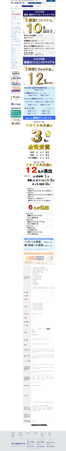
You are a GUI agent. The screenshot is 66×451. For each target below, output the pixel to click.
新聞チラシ (50, 406)
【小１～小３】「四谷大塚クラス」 (16, 24)
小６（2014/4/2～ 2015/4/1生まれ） (37, 309)
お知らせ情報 (20, 435)
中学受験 (12, 11)
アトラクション (43, 436)
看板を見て (48, 409)
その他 (38, 410)
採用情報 (49, 434)
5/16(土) (42, 367)
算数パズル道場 (13, 36)
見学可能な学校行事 (14, 62)
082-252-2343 (31, 446)
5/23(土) (51, 367)
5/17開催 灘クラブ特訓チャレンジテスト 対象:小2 (40, 270)
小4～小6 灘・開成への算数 (36, 276)
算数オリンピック (14, 57)
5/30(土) (38, 368)
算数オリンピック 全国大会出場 (34, 8)
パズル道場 (34, 280)
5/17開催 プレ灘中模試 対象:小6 (37, 271)
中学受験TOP (15, 8)
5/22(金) (47, 378)
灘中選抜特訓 (13, 49)
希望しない (38, 385)
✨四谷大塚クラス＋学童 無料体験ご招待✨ (39, 267)
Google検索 (41, 405)
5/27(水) (33, 379)
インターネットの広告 (43, 406)
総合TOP (12, 8)
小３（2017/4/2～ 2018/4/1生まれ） (37, 305)
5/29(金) (42, 379)
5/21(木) (46, 367)
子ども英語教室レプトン (36, 283)
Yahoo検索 (46, 405)
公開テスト (13, 54)
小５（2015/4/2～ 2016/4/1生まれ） (37, 308)
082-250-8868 (40, 446)
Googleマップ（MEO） (35, 406)
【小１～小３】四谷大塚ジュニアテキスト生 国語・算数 (16, 28)
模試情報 (13, 436)
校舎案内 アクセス (14, 67)
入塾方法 (42, 435)
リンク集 (49, 435)
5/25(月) (51, 378)
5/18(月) (33, 378)
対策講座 (13, 435)
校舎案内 (42, 434)
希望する (33, 385)
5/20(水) (38, 378)
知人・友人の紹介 (35, 405)
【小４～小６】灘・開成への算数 (16, 46)
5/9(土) (33, 367)
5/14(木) (37, 367)
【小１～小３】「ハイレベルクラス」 (16, 21)
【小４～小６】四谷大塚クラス (16, 42)
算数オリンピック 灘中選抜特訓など (23, 8)
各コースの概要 (13, 17)
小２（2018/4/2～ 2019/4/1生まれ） (37, 304)
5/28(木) (33, 368)
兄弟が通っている (35, 409)
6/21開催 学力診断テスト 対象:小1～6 (38, 272)
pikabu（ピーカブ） (42, 409)
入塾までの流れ (13, 59)
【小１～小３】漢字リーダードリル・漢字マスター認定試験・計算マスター (16, 32)
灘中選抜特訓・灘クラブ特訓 (36, 279)
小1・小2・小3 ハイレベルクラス (37, 275)
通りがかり (34, 410)
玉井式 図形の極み (35, 284)
